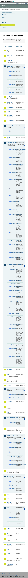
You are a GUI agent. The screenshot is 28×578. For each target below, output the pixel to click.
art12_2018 (10, 61)
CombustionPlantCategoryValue (13, 149)
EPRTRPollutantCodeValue (13, 164)
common (9, 115)
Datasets (4, 14)
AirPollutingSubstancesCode (13, 442)
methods (13, 84)
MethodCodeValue (13, 201)
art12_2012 (10, 55)
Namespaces (5, 30)
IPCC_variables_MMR (13, 397)
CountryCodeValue (13, 157)
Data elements (5, 19)
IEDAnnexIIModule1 (11, 417)
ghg (8, 389)
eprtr (8, 137)
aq (8, 50)
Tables (3, 17)
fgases (9, 380)
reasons (13, 88)
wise (8, 558)
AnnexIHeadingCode (13, 422)
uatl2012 (13, 488)
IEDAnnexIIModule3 (11, 429)
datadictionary (11, 120)
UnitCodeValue (13, 244)
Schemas (4, 22)
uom (8, 553)
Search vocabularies (8, 46)
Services (4, 27)
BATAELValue (13, 283)
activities (13, 71)
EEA (8, 1)
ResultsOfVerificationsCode (13, 452)
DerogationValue (13, 301)
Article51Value (13, 269)
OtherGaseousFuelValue (13, 214)
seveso (9, 544)
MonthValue (13, 209)
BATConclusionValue (13, 286)
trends (12, 92)
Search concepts (19, 46)
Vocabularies (5, 25)
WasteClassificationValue (13, 252)
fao (8, 374)
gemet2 (9, 385)
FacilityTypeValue (13, 313)
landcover (10, 476)
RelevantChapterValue (13, 356)
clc (12, 481)
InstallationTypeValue (13, 324)
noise (8, 533)
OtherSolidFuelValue (13, 223)
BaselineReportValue (13, 280)
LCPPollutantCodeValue (13, 179)
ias (8, 407)
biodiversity (10, 107)
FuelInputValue (13, 172)
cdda (8, 111)
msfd (8, 528)
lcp (8, 507)
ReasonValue (13, 232)
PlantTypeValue (13, 344)
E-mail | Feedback (6, 573)
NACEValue (13, 328)
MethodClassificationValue (13, 195)
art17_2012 (10, 97)
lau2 (8, 498)
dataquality (10, 125)
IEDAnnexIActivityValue (13, 316)
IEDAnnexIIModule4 (11, 435)
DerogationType (13, 447)
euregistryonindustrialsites (11, 264)
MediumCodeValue (13, 188)
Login (17, 3)
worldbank (10, 564)
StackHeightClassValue (13, 240)
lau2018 (9, 502)
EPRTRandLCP (11, 142)
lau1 (8, 494)
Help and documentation (7, 12)
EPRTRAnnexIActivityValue (13, 307)
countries (13, 80)
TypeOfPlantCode (13, 456)
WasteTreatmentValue (13, 257)
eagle (12, 485)
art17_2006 (10, 66)
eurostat (9, 369)
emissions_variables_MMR (13, 394)
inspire (9, 471)
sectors (13, 522)
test (8, 549)
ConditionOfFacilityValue (13, 290)
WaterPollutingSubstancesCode (13, 464)
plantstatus (13, 517)
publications (10, 539)
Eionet (7, 9)
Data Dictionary (12, 9)
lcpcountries (13, 512)
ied (8, 412)
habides (9, 401)
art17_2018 (10, 102)
